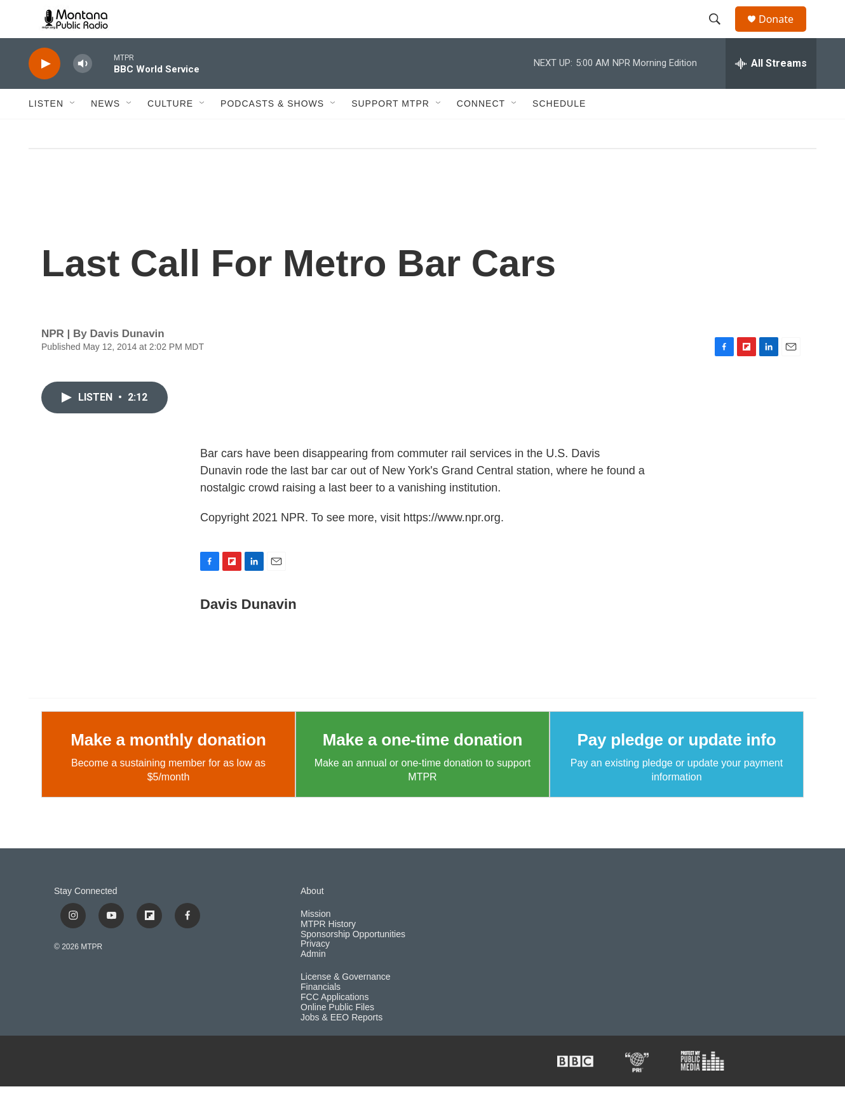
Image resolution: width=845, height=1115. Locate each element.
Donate (784, 33)
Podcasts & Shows (272, 132)
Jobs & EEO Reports (341, 1046)
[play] (44, 92)
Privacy (315, 972)
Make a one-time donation (422, 768)
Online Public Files (337, 1036)
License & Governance (346, 1005)
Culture (170, 132)
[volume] (82, 92)
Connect (481, 132)
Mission (315, 942)
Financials (321, 1015)
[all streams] (771, 92)
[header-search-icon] (720, 33)
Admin (313, 982)
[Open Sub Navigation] (73, 132)
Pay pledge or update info (677, 768)
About (312, 920)
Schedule (559, 132)
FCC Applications (334, 1026)
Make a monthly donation (168, 768)
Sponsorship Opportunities (353, 963)
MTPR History (328, 953)
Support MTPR (390, 132)
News (105, 132)
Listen (46, 132)
